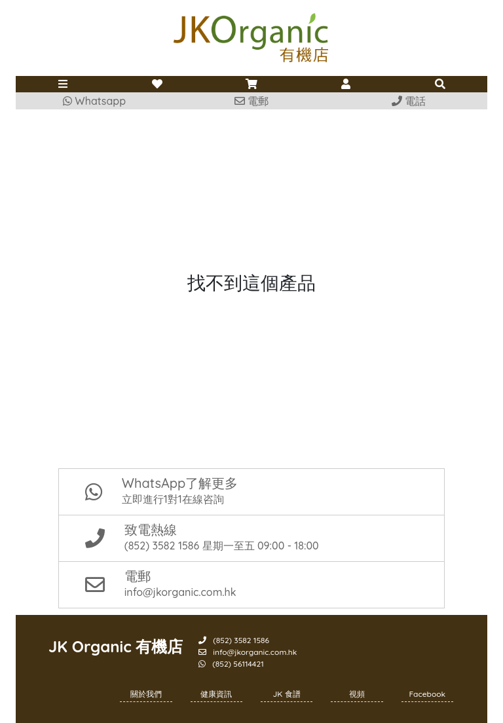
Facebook (427, 694)
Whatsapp (94, 100)
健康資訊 (216, 694)
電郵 (251, 100)
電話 (409, 100)
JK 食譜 (287, 694)
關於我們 (146, 694)
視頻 (357, 694)
